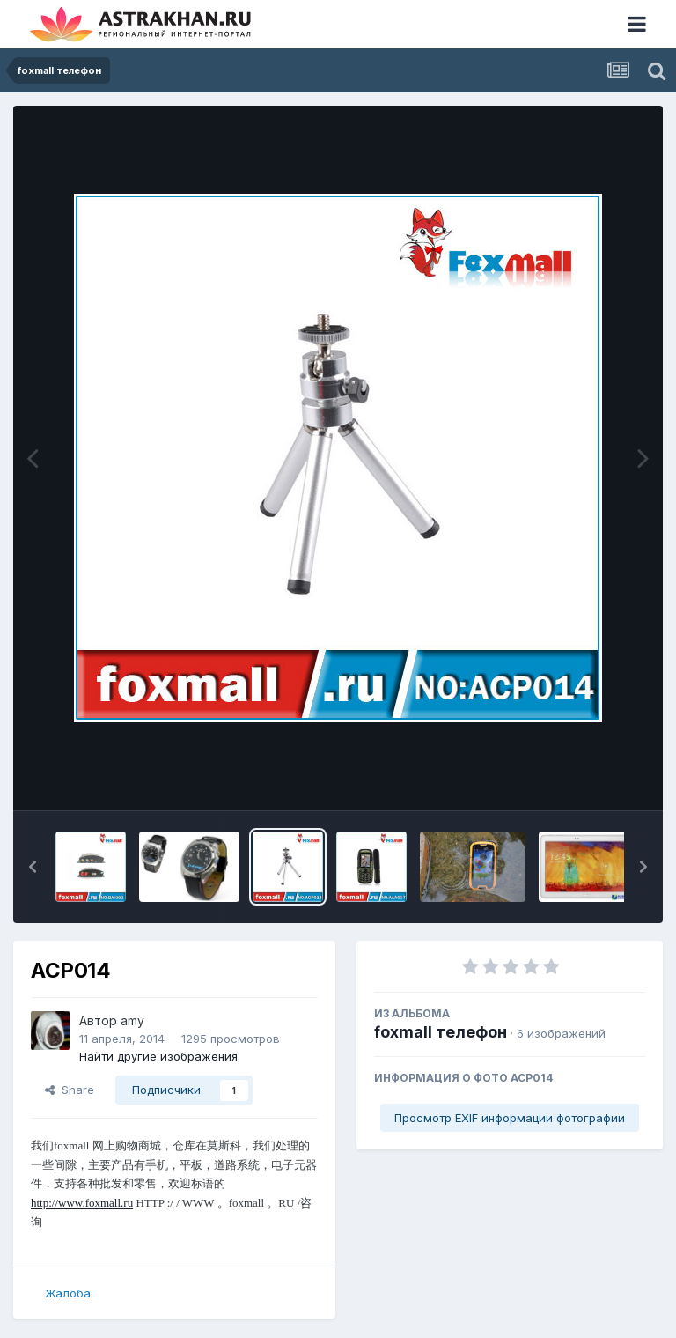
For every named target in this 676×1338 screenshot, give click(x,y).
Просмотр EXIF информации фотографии (509, 1118)
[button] (32, 866)
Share (69, 1090)
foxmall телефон (440, 1032)
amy (132, 1020)
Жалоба (68, 1293)
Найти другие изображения (158, 1056)
